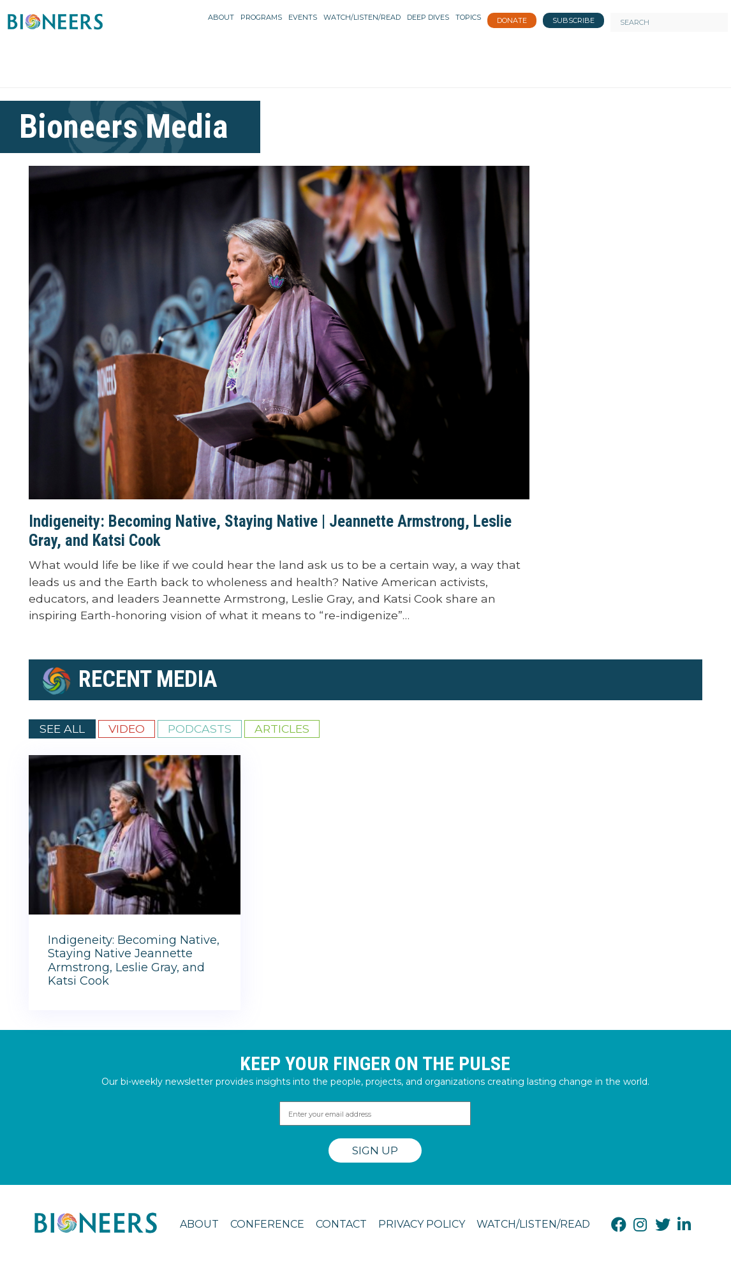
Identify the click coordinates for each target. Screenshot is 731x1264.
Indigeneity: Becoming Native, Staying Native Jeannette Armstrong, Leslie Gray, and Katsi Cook (133, 960)
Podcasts (200, 728)
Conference (267, 1224)
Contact (341, 1224)
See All (62, 728)
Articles (282, 728)
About (199, 1224)
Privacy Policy (421, 1224)
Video (126, 728)
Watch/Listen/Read (533, 1224)
